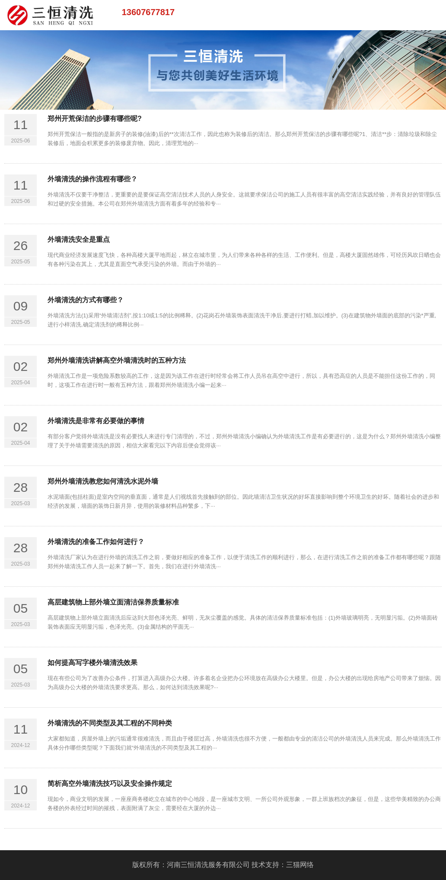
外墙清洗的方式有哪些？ (86, 300)
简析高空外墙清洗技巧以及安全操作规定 (110, 783)
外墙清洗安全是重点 (79, 239)
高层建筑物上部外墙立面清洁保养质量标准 (113, 602)
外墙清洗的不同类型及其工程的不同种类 (110, 723)
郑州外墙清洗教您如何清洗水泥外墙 (103, 481)
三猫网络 (300, 864)
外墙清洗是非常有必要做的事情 (96, 420)
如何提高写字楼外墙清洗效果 (92, 662)
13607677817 (148, 12)
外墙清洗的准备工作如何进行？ (96, 541)
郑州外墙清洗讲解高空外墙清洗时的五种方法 (117, 360)
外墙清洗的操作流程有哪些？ (92, 179)
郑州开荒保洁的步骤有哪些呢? (95, 118)
